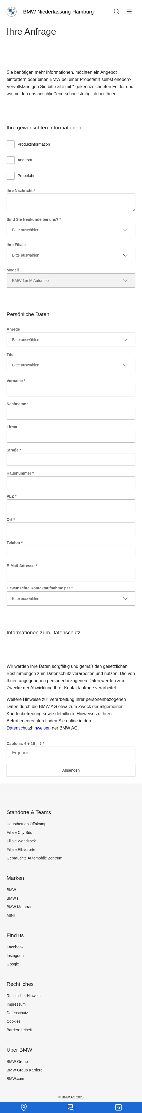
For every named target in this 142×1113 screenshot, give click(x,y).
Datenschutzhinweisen (29, 728)
